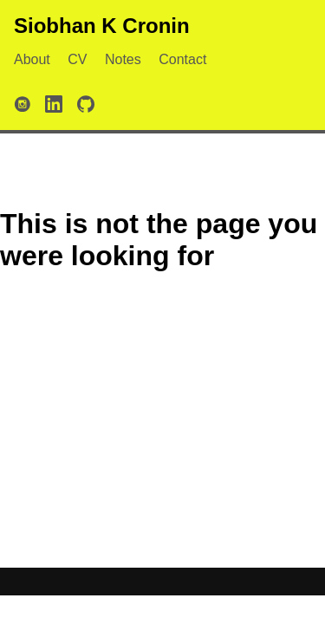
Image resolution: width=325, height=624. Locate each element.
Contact (182, 59)
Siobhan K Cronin (102, 25)
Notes (123, 59)
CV (77, 59)
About (32, 59)
